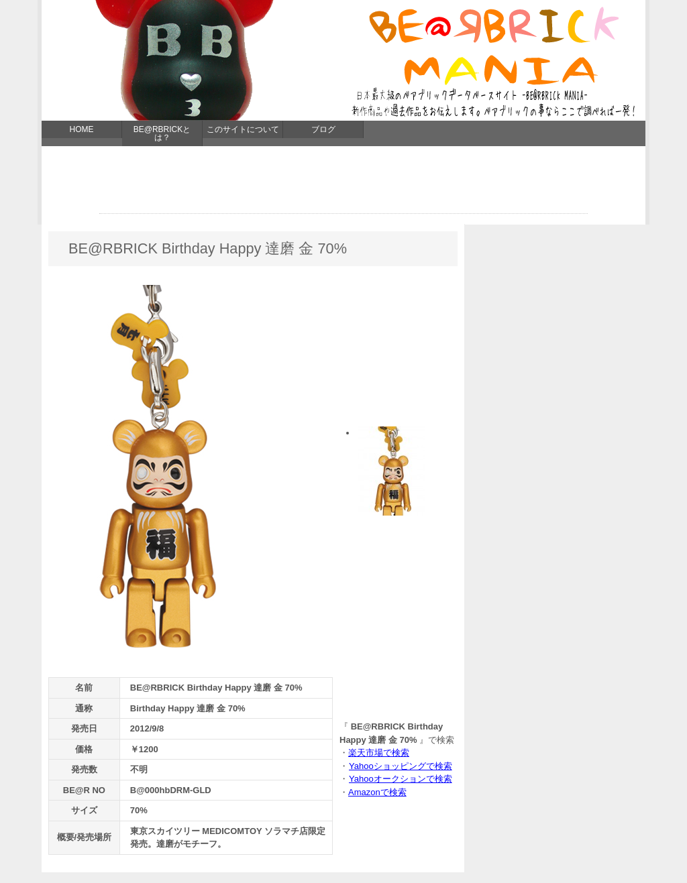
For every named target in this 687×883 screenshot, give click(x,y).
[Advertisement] (343, 183)
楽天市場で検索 (378, 753)
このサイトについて (243, 129)
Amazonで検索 (377, 792)
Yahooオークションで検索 (400, 779)
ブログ (323, 129)
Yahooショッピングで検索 (400, 766)
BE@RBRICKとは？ (162, 133)
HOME (82, 129)
